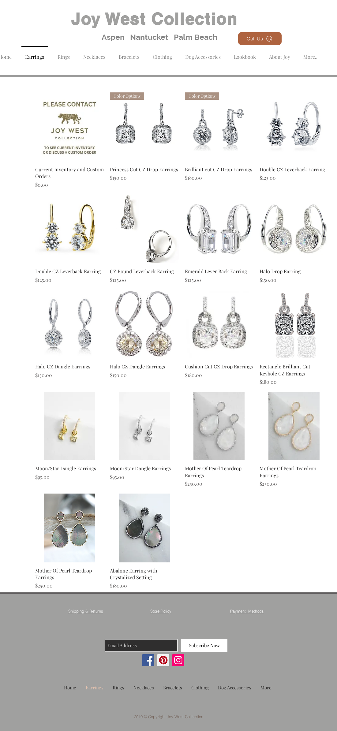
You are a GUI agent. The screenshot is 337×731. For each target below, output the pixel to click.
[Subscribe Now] (204, 645)
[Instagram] (178, 660)
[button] (162, 54)
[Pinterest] (163, 660)
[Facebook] (148, 660)
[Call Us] (260, 38)
